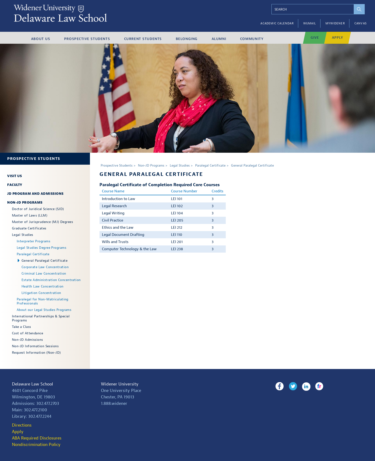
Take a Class (21, 327)
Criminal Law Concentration (44, 273)
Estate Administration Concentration (51, 280)
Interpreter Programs (33, 241)
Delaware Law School (32, 384)
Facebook (279, 386)
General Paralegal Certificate (44, 261)
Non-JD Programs (25, 203)
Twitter (292, 386)
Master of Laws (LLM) (29, 215)
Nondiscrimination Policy (36, 444)
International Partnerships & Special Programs (41, 318)
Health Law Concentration (43, 286)
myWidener (335, 23)
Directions (22, 425)
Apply (17, 431)
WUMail (309, 23)
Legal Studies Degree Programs (41, 248)
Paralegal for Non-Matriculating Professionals (42, 301)
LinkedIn (305, 386)
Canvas (360, 23)
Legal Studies (22, 235)
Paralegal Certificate (33, 254)
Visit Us (14, 176)
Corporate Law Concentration (45, 267)
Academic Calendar (276, 23)
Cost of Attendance (27, 333)
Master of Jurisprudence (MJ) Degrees (42, 222)
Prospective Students (33, 158)
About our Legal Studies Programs (44, 310)
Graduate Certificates (29, 228)
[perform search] (357, 9)
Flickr (318, 386)
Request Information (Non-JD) (36, 353)
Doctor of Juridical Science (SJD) (38, 209)
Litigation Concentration (41, 293)
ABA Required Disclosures (36, 438)
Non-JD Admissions (27, 340)
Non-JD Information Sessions (35, 346)
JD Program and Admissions (35, 194)
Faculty (14, 185)
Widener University (119, 384)
